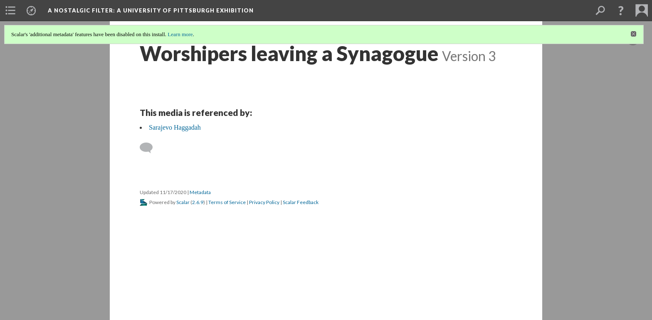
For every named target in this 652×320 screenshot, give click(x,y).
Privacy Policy (264, 202)
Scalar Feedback (301, 202)
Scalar (183, 202)
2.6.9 (197, 202)
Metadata (200, 192)
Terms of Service (227, 202)
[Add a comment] (150, 148)
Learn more (180, 34)
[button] (620, 10)
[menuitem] (10, 10)
